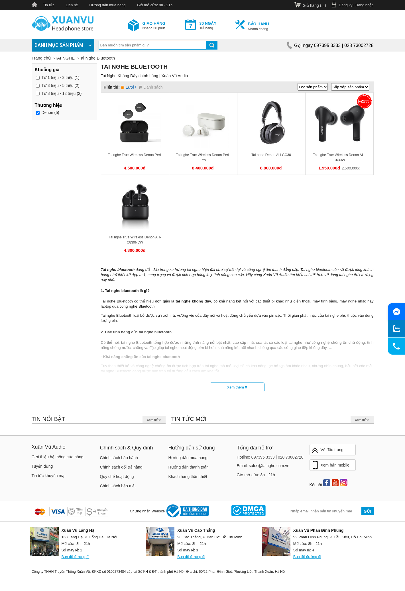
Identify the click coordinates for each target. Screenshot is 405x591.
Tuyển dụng (42, 466)
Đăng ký (346, 5)
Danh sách (151, 87)
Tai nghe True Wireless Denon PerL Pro (203, 157)
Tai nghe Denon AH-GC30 (271, 155)
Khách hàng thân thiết (187, 476)
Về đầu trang (327, 450)
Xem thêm (237, 387)
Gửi (367, 511)
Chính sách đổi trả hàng (121, 467)
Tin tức (48, 5)
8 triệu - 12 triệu (58, 93)
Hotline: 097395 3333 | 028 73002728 (270, 457)
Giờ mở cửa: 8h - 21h (155, 5)
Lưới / (128, 87)
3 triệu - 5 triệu (57, 85)
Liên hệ (72, 5)
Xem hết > (154, 420)
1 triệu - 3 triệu (57, 77)
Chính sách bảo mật (118, 486)
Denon (47, 113)
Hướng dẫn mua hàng (107, 5)
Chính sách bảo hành (119, 457)
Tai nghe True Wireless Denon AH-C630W (339, 157)
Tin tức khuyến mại (49, 475)
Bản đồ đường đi (75, 557)
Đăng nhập (364, 5)
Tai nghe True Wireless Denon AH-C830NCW (135, 239)
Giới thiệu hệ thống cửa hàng (58, 457)
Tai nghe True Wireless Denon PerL (135, 155)
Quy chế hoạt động (117, 476)
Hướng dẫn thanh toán (188, 467)
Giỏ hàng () (314, 5)
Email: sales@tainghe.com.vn (263, 465)
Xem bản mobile (330, 465)
